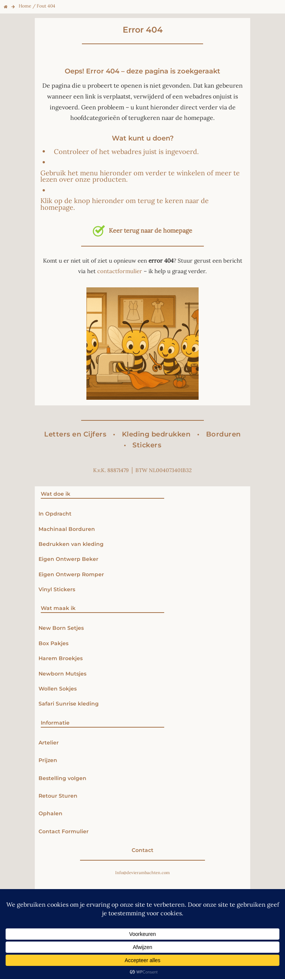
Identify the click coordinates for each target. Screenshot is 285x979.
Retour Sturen (58, 796)
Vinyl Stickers (57, 589)
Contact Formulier (64, 831)
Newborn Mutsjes (62, 674)
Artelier (49, 743)
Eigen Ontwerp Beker (68, 559)
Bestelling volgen (62, 778)
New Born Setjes (61, 628)
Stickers (146, 445)
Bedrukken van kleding (71, 544)
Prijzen (48, 760)
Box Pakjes (53, 643)
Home (25, 6)
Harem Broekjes (61, 658)
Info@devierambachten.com (142, 872)
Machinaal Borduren (67, 529)
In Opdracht (55, 514)
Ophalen (50, 813)
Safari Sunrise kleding (69, 704)
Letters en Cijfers (75, 434)
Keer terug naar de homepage (142, 230)
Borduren (223, 434)
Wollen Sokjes (58, 689)
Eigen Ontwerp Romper (71, 574)
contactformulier (119, 271)
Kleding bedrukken (156, 434)
